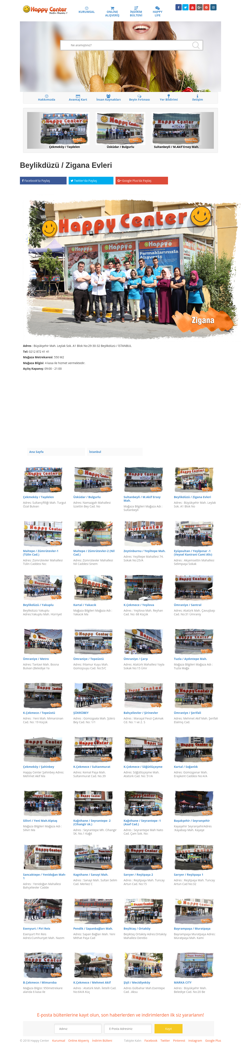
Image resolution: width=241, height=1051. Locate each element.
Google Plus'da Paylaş (134, 181)
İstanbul (95, 452)
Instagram (195, 1040)
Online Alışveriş (78, 1040)
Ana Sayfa (36, 452)
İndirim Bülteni (102, 1040)
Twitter (165, 1040)
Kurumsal (58, 1040)
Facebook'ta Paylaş (36, 181)
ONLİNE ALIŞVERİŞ (112, 12)
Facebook (150, 1040)
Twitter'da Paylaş (84, 181)
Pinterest (179, 1040)
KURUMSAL (87, 10)
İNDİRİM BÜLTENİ (136, 12)
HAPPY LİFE (158, 12)
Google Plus (213, 1040)
